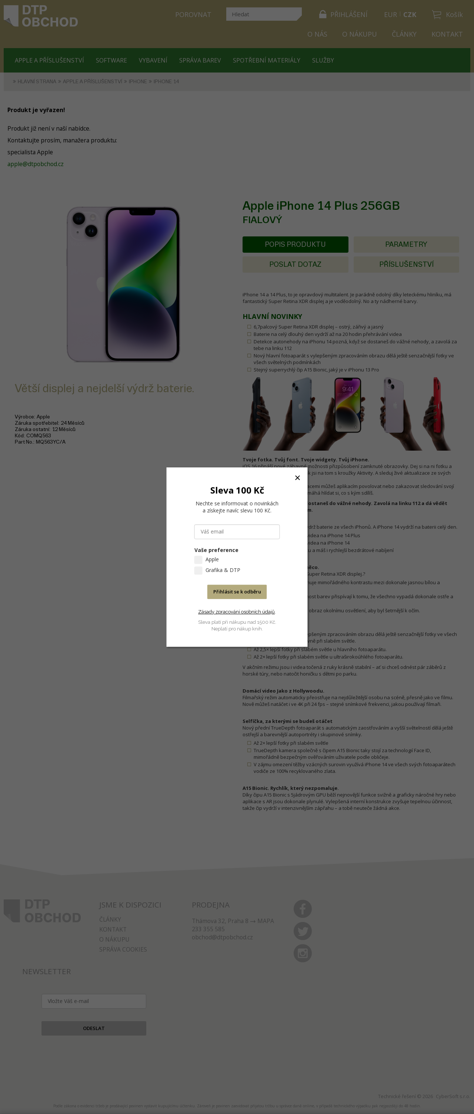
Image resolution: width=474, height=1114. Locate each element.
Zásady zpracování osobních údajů (236, 612)
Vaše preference (216, 549)
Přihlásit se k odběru (237, 591)
